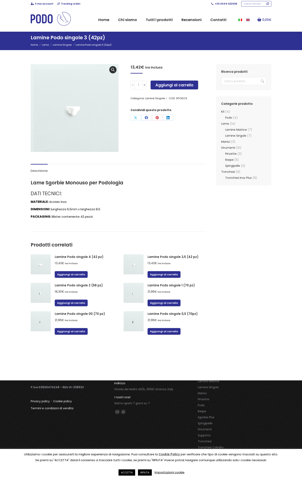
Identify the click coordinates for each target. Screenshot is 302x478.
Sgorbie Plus (206, 417)
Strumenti (228, 148)
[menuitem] (240, 19)
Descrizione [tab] (39, 171)
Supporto (204, 435)
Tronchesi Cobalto (211, 447)
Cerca (262, 81)
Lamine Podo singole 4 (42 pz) (79, 257)
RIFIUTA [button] (144, 472)
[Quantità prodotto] (139, 85)
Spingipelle (232, 166)
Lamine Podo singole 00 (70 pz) (80, 314)
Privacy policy (40, 401)
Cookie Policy (169, 454)
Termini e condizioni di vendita (52, 408)
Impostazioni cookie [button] (169, 472)
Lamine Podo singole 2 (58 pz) (79, 285)
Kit (223, 112)
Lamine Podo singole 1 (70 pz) (171, 285)
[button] (113, 69)
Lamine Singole (155, 98)
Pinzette (231, 154)
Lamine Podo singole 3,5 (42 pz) (173, 257)
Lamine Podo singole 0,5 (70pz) (173, 314)
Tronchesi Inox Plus (238, 178)
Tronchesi (228, 172)
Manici (225, 142)
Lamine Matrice (236, 130)
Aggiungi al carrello (174, 85)
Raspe (229, 160)
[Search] (256, 4)
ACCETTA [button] (127, 472)
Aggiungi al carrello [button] (71, 274)
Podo (228, 118)
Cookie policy (62, 401)
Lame (225, 124)
